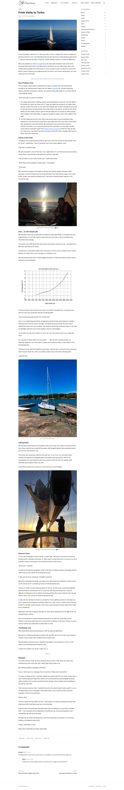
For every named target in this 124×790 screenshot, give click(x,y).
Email (104, 786)
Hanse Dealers (85, 3)
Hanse (20, 9)
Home (47, 3)
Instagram (91, 786)
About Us (75, 3)
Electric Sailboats (96, 3)
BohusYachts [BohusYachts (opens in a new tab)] (56, 88)
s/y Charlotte (65, 3)
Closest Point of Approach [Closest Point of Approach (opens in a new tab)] (52, 129)
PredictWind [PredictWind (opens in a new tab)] (42, 64)
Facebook (98, 786)
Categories (55, 3)
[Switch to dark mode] (104, 2)
